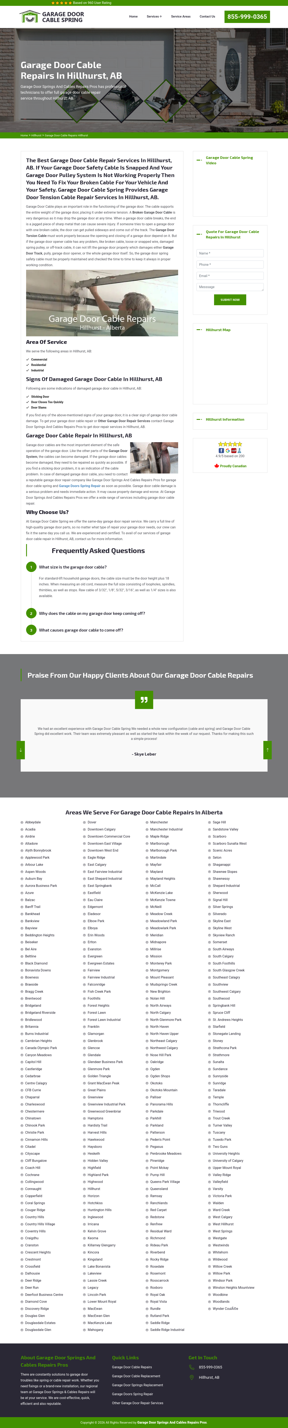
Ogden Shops (160, 1076)
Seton (217, 858)
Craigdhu (32, 1238)
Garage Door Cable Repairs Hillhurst (66, 135)
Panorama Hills (161, 1104)
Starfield (219, 1027)
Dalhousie (32, 1273)
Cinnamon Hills (36, 1140)
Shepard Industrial (226, 886)
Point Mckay (159, 1168)
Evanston (94, 949)
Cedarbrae (33, 1076)
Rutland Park (159, 1316)
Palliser (155, 1097)
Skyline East (222, 921)
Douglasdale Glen (38, 1330)
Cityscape (32, 1154)
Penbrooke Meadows (166, 1154)
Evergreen (95, 956)
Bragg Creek (34, 992)
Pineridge (157, 1161)
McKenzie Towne (163, 900)
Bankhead (32, 914)
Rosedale (157, 1266)
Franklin (93, 1027)
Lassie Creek (97, 1280)
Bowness (32, 977)
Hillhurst (36, 135)
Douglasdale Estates (40, 1323)
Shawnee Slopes (225, 872)
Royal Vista (158, 1302)
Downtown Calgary (101, 829)
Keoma (93, 1238)
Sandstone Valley (225, 829)
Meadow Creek (161, 914)
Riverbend (157, 1252)
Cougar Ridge (35, 1210)
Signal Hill (220, 900)
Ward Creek (221, 1210)
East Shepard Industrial (105, 879)
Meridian (156, 935)
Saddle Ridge (160, 1323)
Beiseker (31, 942)
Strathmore (221, 1055)
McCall (155, 886)
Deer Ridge (33, 1280)
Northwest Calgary (164, 1048)
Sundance (220, 1069)
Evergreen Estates (101, 963)
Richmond (157, 1238)
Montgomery (159, 970)
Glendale (94, 1055)
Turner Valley (222, 1125)
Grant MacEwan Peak (103, 1083)
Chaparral (32, 1097)
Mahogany (95, 1330)
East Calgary (97, 865)
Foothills (94, 998)
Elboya (93, 928)
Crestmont (33, 1259)
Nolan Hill (157, 998)
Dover (92, 822)
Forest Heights (98, 1006)
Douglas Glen (35, 1316)
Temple (218, 1097)
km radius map (230, 367)
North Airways (160, 1006)
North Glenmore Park (166, 1020)
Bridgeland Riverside (40, 1013)
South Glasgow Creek (229, 970)
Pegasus (156, 1147)
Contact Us (207, 16)
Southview (220, 984)
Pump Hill (157, 1175)
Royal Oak (157, 1295)
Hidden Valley (98, 1161)
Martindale (158, 858)
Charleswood (35, 1104)
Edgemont (95, 907)
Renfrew (156, 1224)
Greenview (95, 1097)
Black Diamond (36, 963)
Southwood (221, 998)
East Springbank (100, 886)
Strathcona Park (225, 1048)
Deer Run (32, 1288)
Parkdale (156, 1111)
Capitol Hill (33, 1062)
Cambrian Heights (38, 1041)
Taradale (219, 1090)
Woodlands (221, 1302)
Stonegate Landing (227, 1034)
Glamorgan (96, 1034)
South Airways (223, 949)
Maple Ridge (159, 836)
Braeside (31, 984)
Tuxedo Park (222, 1140)
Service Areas (180, 16)
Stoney (218, 1041)
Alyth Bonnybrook (38, 850)
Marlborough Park (163, 850)
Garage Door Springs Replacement (137, 1385)
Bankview (32, 921)
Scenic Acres (222, 850)
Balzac (30, 900)
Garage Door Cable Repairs (132, 1367)
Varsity (218, 1189)
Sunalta (218, 1062)
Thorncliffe (221, 1104)
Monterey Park (161, 963)
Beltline (30, 956)
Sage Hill (219, 822)
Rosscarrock (159, 1280)
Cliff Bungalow (36, 1161)
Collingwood (34, 1182)
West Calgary (222, 1217)
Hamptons (95, 1118)
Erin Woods (96, 935)
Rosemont (158, 1273)
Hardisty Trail (97, 1125)
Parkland (157, 1125)
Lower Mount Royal (102, 1302)
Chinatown (33, 1118)
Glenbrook (95, 1041)
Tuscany (219, 1132)
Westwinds (221, 1245)
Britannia (31, 1027)
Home (133, 16)
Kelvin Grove (97, 1231)
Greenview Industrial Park (107, 1104)
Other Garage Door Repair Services (138, 1403)
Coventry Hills (35, 1231)
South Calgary (223, 956)
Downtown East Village (105, 844)
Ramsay (156, 1196)
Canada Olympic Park (41, 1048)
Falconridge (96, 984)
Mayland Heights (162, 879)
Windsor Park (223, 1280)
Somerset (220, 942)
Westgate (220, 1238)
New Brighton (160, 992)
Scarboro (219, 836)
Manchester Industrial (166, 829)
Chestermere (34, 1111)
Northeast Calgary (163, 1041)
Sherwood (220, 893)
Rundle (155, 1309)
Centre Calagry (36, 1083)
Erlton (92, 942)
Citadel (30, 1147)
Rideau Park (159, 1245)
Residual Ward (161, 1231)
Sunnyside (220, 1076)
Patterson (157, 1132)
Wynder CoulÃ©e (225, 1309)
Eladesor (94, 914)
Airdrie (30, 836)
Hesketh (94, 1154)
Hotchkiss (95, 1203)
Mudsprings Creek (163, 984)
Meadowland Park (163, 921)
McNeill (156, 907)
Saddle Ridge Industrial (167, 1330)
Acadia (30, 829)
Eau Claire (95, 900)
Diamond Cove (36, 1302)
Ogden (155, 1069)
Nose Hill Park (160, 1055)
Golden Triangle (99, 1076)
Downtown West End (103, 850)
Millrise (155, 949)
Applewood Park (37, 858)
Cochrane (32, 1175)
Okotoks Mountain (164, 1090)
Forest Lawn (97, 1013)
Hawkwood (96, 1140)
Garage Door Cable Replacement (136, 1376)
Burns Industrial (37, 1034)
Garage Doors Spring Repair (132, 1394)
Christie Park (34, 1132)
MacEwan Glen (99, 1316)
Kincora (93, 1252)
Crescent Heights (38, 1252)
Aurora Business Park (41, 886)
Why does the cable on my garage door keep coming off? (92, 613)
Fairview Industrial (101, 977)
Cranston (32, 1245)
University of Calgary (228, 1161)
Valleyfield (220, 1182)
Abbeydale (33, 822)
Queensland (159, 1189)
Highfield (94, 1168)
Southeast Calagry (226, 977)
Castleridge (33, 1069)
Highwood (95, 1182)
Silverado (219, 914)
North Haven (159, 1027)
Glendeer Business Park (105, 1062)
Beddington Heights (40, 935)
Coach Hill (32, 1168)
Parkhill (155, 1118)
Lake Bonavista (99, 1266)
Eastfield (94, 893)
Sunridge (219, 1083)
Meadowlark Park (163, 928)
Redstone (157, 1217)
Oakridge (157, 1062)
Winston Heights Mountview (233, 1288)
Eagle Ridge (96, 858)
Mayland (156, 872)
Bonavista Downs (38, 970)
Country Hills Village (40, 1224)
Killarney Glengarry (101, 1245)
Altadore (31, 844)
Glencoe (94, 1048)
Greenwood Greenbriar (104, 1111)
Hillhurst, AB (209, 1377)
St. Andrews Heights (228, 1020)
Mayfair (156, 865)
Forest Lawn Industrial (104, 1020)
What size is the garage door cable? (73, 566)
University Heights (226, 1154)
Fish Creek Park (99, 992)
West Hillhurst (223, 1224)
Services (154, 16)
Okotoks (156, 1083)
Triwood (219, 1111)
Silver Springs (223, 907)
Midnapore (158, 942)
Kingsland (95, 1259)
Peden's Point (160, 1140)
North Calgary (160, 1013)
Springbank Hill (224, 1006)
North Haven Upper (164, 1034)
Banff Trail (33, 907)
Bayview (31, 928)
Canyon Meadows (38, 1055)
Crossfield (32, 1266)
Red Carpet (158, 1210)
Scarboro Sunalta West (230, 844)
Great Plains (97, 1090)
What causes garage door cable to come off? (81, 629)
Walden (218, 1203)
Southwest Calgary (227, 992)
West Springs (222, 1231)
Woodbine (220, 1295)
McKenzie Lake (161, 893)
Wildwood (220, 1259)
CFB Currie (33, 1090)
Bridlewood (33, 1020)
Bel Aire (31, 949)
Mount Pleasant (162, 977)
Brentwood (33, 998)
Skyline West (222, 928)
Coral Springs (35, 1203)
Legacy (93, 1288)
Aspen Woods (35, 872)
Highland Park (98, 1175)
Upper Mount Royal (227, 1168)
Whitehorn (220, 1252)
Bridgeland (33, 1006)
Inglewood (95, 1217)
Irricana (93, 1224)
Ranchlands (159, 1203)
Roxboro (156, 1288)
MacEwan (95, 1309)
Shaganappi (221, 865)
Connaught (33, 1189)
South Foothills (224, 963)
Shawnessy (221, 879)
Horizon (93, 1196)
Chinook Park (35, 1125)
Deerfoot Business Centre (44, 1295)
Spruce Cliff (221, 1013)
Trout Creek (221, 1118)
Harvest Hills (97, 1132)
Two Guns (220, 1147)
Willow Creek (222, 1266)
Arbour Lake (34, 865)
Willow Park (221, 1273)
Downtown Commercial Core (109, 836)
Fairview (94, 970)
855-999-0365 (247, 16)
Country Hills (34, 1217)
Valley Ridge (222, 1175)
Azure (29, 893)
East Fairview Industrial (105, 872)
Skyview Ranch (224, 935)
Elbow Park (96, 921)
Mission (156, 956)
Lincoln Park (97, 1295)
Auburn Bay (33, 879)
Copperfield (33, 1196)
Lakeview (94, 1273)
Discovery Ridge (37, 1309)
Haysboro (95, 1147)
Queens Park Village (165, 1182)
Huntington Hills (100, 1210)
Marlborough (159, 844)
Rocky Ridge (159, 1259)
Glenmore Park (99, 1069)
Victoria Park (222, 1196)
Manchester (159, 822)
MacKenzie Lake (100, 1323)
